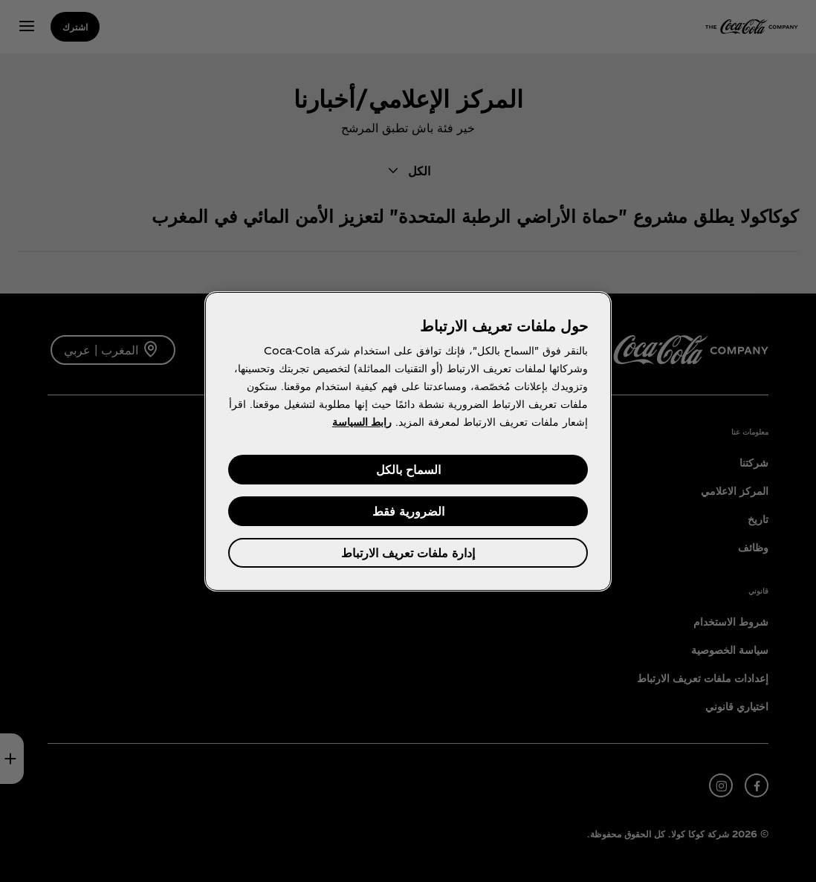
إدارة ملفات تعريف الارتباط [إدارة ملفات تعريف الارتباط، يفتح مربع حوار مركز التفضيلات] (408, 552)
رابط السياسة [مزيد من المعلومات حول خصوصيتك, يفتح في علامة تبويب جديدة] (362, 421)
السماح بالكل (408, 469)
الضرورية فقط (408, 511)
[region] (408, 441)
